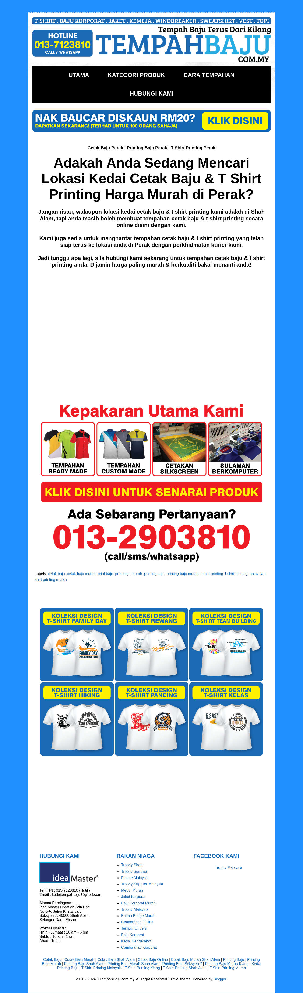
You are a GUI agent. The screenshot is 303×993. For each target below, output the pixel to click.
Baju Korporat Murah (138, 903)
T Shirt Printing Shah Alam (185, 968)
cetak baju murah (81, 574)
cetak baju (56, 574)
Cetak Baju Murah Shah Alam (195, 960)
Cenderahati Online (137, 922)
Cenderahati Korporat (139, 947)
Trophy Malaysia (134, 909)
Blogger (219, 979)
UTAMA (79, 75)
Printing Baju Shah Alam (84, 964)
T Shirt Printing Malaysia (101, 968)
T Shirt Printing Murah (228, 968)
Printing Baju (233, 960)
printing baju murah (183, 574)
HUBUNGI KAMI (151, 93)
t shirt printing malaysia (244, 574)
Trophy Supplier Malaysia (142, 884)
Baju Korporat (132, 935)
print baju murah (128, 574)
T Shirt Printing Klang (142, 968)
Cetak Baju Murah (79, 960)
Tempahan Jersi (134, 928)
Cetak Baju (52, 960)
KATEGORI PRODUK (136, 75)
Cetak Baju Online (153, 960)
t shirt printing (212, 574)
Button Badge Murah (138, 916)
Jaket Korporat (133, 897)
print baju (105, 574)
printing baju (154, 574)
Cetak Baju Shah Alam (116, 960)
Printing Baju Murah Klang (226, 964)
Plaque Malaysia (134, 878)
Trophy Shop (131, 865)
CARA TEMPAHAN (208, 75)
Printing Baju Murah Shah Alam (133, 964)
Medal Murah (132, 890)
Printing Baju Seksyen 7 (182, 964)
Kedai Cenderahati (136, 941)
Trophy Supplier (134, 871)
